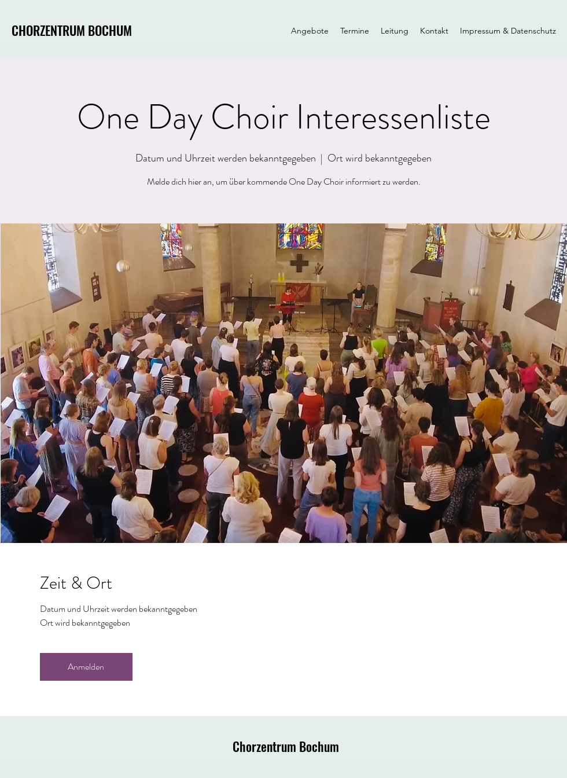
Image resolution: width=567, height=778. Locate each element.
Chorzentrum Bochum (286, 746)
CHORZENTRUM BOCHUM (72, 30)
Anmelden (86, 666)
